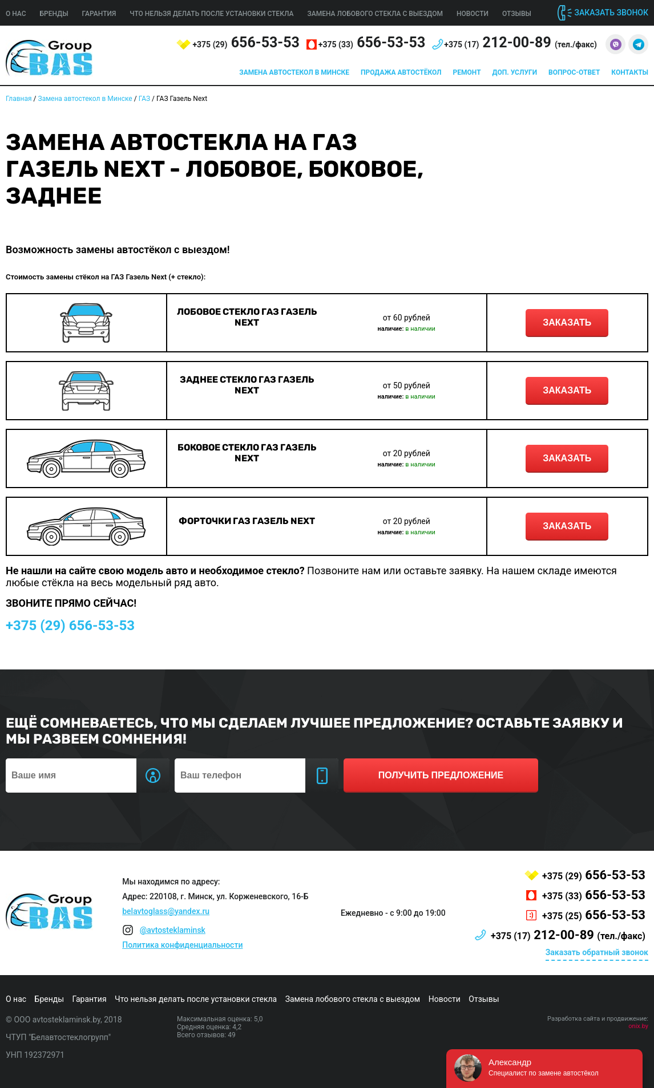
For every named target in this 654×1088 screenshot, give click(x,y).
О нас (16, 14)
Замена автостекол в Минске (294, 72)
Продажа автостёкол (401, 72)
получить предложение (440, 775)
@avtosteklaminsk (172, 930)
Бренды (54, 14)
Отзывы (516, 14)
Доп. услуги (514, 72)
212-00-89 (520, 42)
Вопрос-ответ (574, 72)
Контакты (629, 72)
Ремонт (467, 72)
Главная (19, 99)
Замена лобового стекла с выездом (375, 14)
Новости (473, 14)
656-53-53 (245, 42)
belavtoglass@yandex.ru (165, 911)
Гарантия (99, 14)
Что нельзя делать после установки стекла (211, 14)
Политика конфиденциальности (182, 944)
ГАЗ (145, 99)
